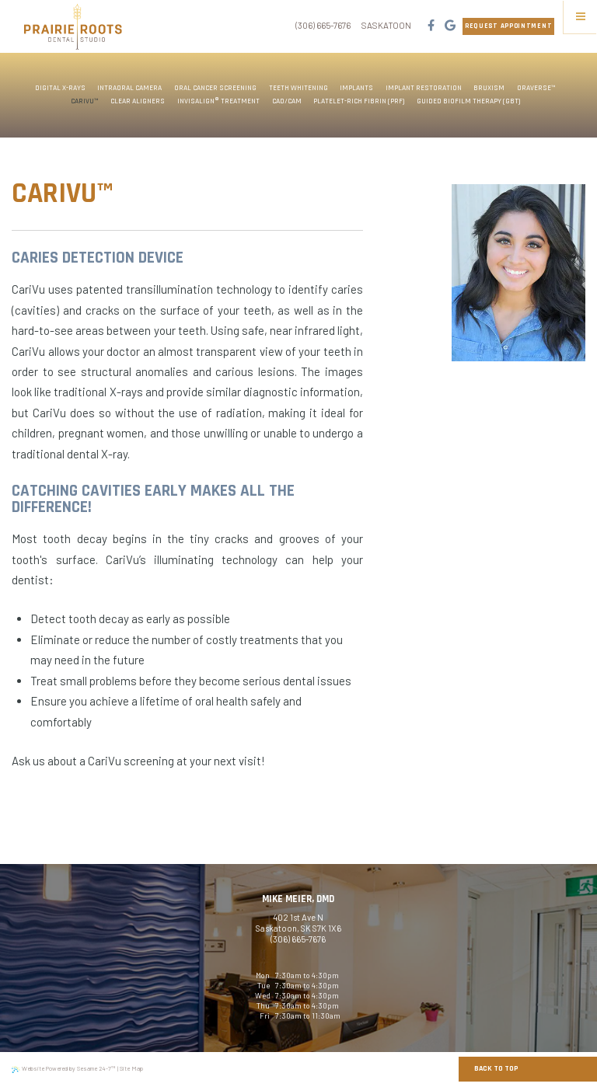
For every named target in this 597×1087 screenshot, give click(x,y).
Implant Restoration (424, 87)
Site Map (131, 1068)
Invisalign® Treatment (218, 101)
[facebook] (431, 26)
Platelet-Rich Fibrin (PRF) (358, 101)
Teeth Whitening (298, 87)
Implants (356, 87)
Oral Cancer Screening (215, 87)
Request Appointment (508, 26)
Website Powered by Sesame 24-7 (63, 1068)
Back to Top (496, 1068)
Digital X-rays (60, 87)
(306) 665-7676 (323, 25)
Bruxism (488, 87)
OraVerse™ (536, 87)
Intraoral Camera (129, 87)
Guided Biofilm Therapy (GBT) (468, 101)
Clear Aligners (137, 101)
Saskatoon (386, 25)
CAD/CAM (287, 101)
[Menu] (580, 16)
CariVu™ (85, 101)
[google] (449, 26)
